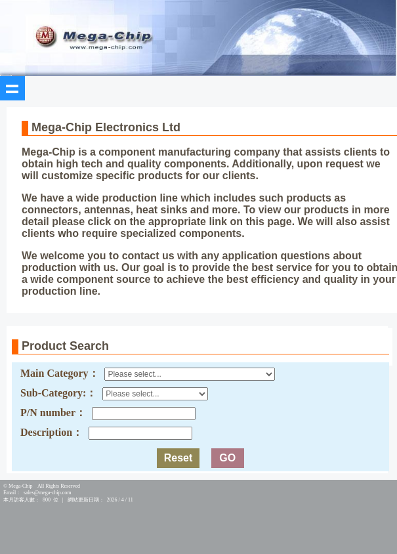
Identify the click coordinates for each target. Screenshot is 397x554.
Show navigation (12, 88)
